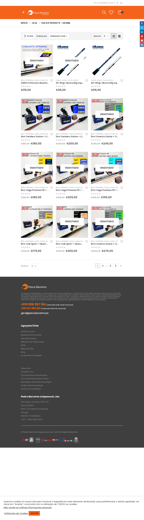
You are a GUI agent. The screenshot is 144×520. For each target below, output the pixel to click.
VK (142, 45)
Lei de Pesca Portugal (31, 355)
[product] (37, 61)
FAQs (23, 345)
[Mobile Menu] (23, 12)
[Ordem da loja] (59, 36)
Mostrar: (97, 36)
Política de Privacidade (32, 385)
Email (142, 40)
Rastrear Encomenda (31, 335)
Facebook (142, 23)
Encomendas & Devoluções (34, 375)
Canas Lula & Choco (70, 80)
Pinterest (142, 36)
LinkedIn (142, 32)
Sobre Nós (26, 368)
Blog (23, 352)
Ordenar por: (41, 36)
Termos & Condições (31, 388)
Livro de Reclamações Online (35, 378)
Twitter (142, 27)
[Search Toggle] (104, 12)
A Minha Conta (28, 331)
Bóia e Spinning (27, 80)
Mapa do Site (27, 348)
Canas (36, 80)
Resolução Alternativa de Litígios (36, 382)
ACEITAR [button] (34, 513)
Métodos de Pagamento (32, 341)
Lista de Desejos (28, 338)
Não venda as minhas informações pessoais (28, 507)
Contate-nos (27, 371)
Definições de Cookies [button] (16, 513)
